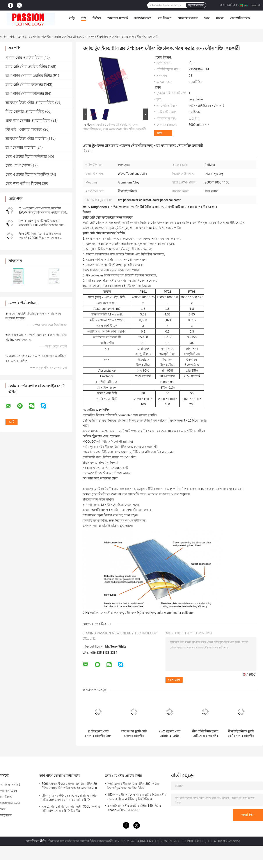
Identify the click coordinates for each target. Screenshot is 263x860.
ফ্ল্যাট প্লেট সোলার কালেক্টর (34, 36)
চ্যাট (159, 133)
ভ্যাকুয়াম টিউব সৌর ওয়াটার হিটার (29, 102)
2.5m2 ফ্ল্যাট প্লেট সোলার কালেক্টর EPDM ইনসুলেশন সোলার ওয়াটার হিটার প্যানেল (43, 212)
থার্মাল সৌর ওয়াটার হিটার (24, 57)
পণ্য (83, 18)
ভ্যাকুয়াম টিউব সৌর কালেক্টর (25, 138)
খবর (207, 18)
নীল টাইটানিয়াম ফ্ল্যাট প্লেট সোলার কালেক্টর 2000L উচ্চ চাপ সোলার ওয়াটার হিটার (40, 238)
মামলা (220, 18)
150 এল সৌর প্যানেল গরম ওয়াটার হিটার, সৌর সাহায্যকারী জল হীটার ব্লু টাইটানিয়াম (136, 797)
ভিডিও (96, 18)
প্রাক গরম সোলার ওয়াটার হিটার (27, 120)
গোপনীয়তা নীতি (35, 841)
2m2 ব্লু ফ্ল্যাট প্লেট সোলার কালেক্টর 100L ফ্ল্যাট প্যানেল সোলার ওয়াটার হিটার (169, 734)
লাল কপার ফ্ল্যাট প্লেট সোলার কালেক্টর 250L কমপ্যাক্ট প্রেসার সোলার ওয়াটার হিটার (134, 734)
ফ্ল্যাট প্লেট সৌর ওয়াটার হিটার (26, 66)
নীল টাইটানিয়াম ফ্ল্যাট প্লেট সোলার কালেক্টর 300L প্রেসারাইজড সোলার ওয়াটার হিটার (205, 734)
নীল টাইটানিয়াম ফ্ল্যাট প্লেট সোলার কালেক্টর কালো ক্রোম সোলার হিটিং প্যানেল (241, 734)
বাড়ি (72, 18)
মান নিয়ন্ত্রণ (164, 18)
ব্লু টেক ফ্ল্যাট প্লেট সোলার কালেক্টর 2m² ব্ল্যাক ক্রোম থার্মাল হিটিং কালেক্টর (98, 734)
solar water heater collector (175, 612)
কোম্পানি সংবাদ (240, 18)
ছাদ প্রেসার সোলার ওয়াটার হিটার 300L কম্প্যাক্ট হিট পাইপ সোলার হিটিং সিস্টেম (71, 809)
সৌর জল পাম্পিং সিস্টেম (23, 183)
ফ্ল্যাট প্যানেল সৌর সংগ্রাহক (106, 612)
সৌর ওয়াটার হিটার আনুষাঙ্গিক (27, 174)
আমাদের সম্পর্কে (117, 18)
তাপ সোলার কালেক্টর (20, 147)
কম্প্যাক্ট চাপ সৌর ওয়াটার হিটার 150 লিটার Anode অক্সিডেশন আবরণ (134, 808)
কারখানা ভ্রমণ (142, 18)
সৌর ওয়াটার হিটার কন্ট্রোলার (26, 156)
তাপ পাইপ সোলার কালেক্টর (24, 93)
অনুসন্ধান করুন (196, 5)
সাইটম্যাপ (6, 815)
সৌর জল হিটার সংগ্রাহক (140, 612)
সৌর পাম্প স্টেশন (17, 165)
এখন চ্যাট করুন (230, 5)
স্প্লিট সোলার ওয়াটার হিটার (24, 111)
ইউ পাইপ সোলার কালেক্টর (23, 129)
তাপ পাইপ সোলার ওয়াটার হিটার (28, 75)
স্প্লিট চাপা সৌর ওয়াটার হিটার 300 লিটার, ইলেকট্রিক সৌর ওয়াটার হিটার (133, 786)
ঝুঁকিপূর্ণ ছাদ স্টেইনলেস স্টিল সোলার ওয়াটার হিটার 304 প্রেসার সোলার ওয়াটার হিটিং (69, 798)
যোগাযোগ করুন (187, 18)
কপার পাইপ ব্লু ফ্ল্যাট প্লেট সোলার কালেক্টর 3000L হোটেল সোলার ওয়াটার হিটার (43, 225)
